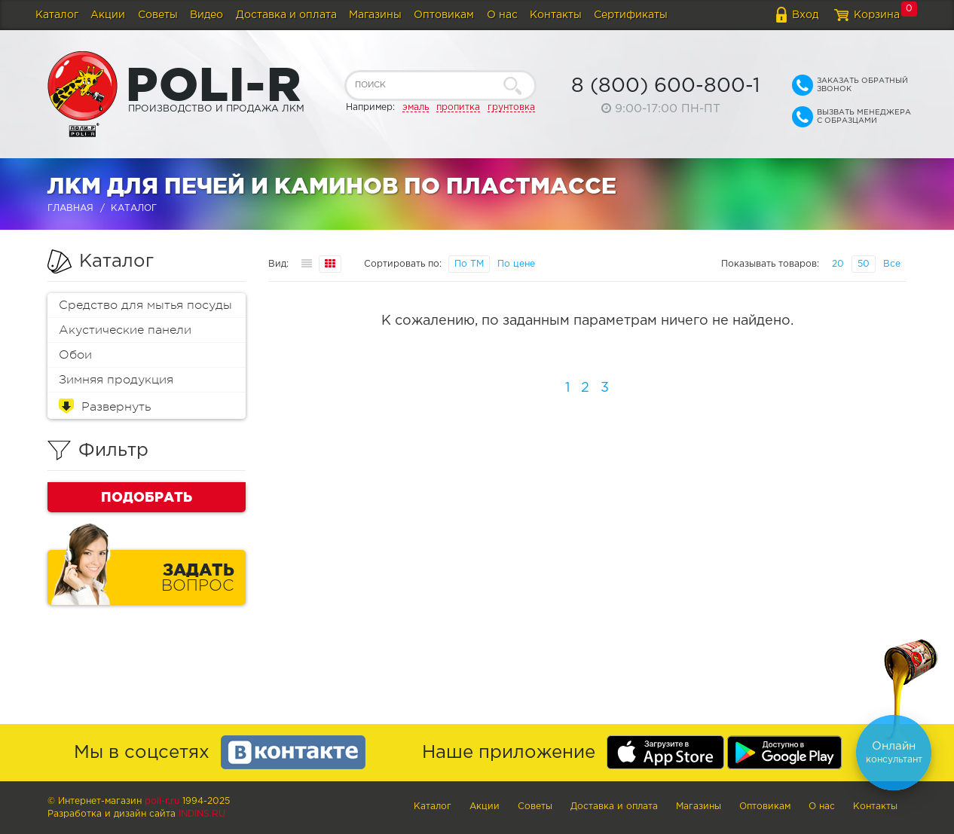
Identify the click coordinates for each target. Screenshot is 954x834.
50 (864, 264)
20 (838, 264)
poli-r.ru (162, 801)
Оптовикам (444, 15)
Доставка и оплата (286, 15)
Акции (107, 15)
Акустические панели (125, 330)
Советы (158, 15)
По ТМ (469, 264)
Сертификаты (631, 15)
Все (891, 264)
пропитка (458, 107)
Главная (70, 208)
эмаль (415, 107)
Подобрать (146, 496)
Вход (805, 15)
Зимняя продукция (116, 379)
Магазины (375, 15)
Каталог (56, 15)
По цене (516, 264)
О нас (502, 15)
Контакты (556, 15)
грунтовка (511, 107)
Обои (75, 355)
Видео (206, 15)
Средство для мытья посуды (145, 305)
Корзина (877, 15)
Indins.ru (202, 814)
